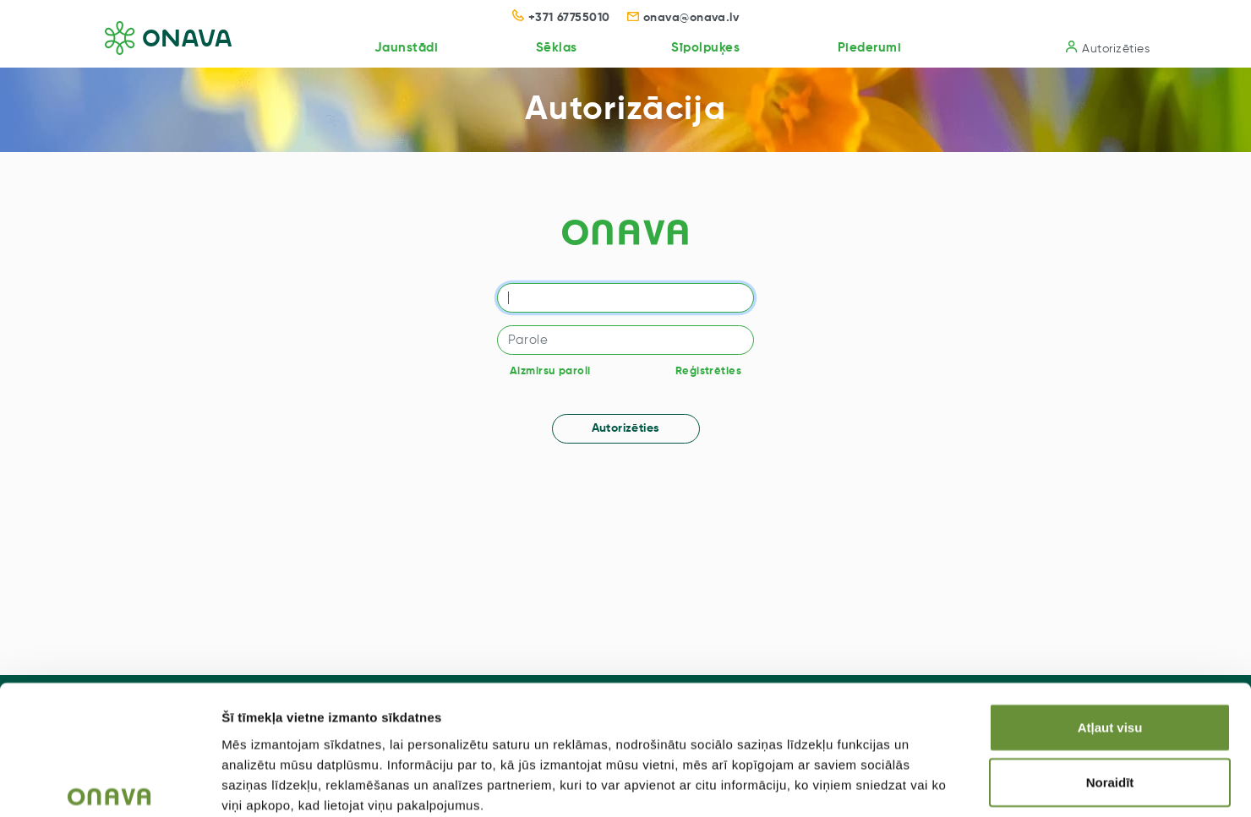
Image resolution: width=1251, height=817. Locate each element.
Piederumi (866, 47)
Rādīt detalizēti (921, 783)
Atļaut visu (1110, 637)
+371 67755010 (561, 18)
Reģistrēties (708, 371)
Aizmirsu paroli (550, 371)
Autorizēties (1108, 48)
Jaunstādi (395, 47)
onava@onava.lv (683, 18)
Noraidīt (1110, 693)
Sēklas (548, 47)
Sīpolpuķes (699, 47)
